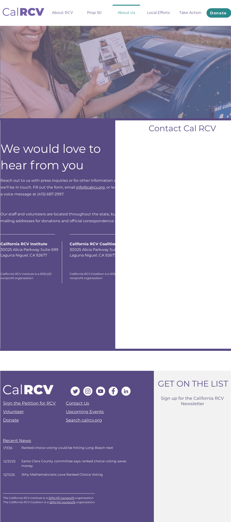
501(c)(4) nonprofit (62, 502)
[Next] (72, 450)
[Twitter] (75, 391)
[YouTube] (100, 391)
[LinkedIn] (126, 391)
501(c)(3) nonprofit (61, 498)
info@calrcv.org (90, 187)
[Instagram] (87, 391)
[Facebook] (113, 391)
